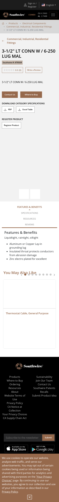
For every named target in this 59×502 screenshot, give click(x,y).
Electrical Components (34, 23)
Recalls (44, 392)
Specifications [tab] (29, 212)
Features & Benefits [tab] (29, 206)
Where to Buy (31, 94)
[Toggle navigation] (53, 15)
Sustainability (44, 377)
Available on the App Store (16, 449)
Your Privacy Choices (14, 414)
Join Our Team (44, 380)
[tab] (25, 275)
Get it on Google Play (42, 449)
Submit (48, 437)
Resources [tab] (29, 218)
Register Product (11, 125)
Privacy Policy (10, 491)
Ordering (14, 384)
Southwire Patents (44, 388)
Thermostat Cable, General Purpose (27, 313)
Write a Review (34, 70)
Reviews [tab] (29, 224)
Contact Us (10, 94)
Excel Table (25, 109)
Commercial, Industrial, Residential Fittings (29, 26)
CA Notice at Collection (15, 408)
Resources (14, 388)
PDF (8, 109)
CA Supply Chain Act (15, 418)
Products (13, 23)
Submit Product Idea (44, 395)
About (14, 392)
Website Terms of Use (14, 397)
